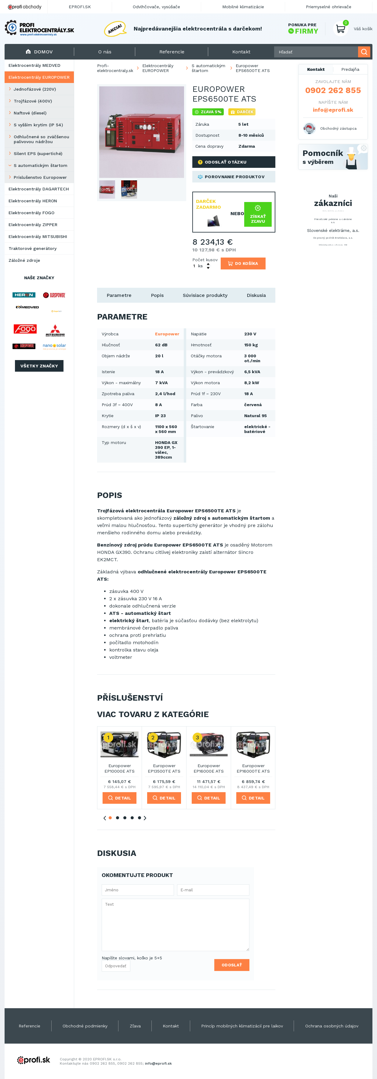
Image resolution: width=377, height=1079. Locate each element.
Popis (157, 295)
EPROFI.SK (80, 6)
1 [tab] (110, 817)
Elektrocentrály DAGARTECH (39, 188)
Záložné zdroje (24, 260)
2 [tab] (117, 817)
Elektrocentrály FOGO (31, 212)
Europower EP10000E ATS (119, 768)
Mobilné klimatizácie (243, 6)
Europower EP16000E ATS (209, 768)
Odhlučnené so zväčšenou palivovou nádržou (41, 139)
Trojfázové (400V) (33, 101)
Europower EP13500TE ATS (164, 768)
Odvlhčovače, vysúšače (156, 6)
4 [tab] (132, 817)
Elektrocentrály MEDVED (34, 65)
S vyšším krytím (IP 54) (38, 124)
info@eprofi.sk (333, 109)
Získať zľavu (258, 214)
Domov (39, 52)
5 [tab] (139, 817)
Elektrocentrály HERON (33, 200)
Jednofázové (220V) (35, 89)
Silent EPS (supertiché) (38, 153)
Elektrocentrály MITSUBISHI (38, 236)
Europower (167, 333)
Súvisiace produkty (205, 295)
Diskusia (256, 295)
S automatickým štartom (40, 165)
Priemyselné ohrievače (328, 6)
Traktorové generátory (32, 248)
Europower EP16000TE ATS (253, 768)
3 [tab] (124, 817)
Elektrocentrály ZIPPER (33, 224)
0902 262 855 (333, 90)
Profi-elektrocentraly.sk (115, 68)
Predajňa (350, 69)
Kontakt (316, 69)
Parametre (119, 295)
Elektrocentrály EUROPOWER (39, 77)
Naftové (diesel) (30, 112)
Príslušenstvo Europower (40, 177)
